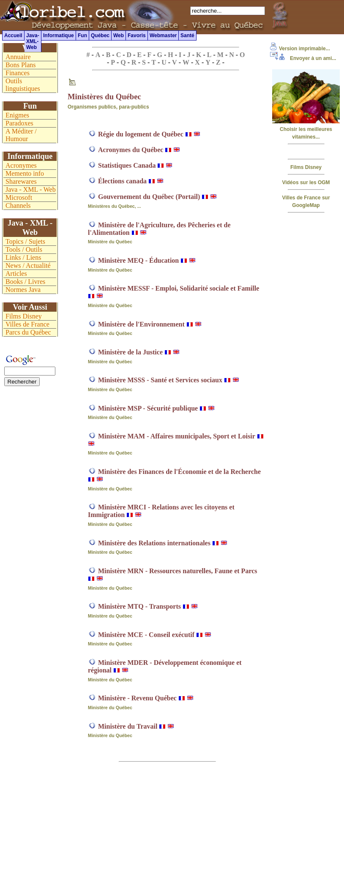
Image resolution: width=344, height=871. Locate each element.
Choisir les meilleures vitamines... (306, 129)
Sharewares (21, 181)
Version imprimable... (300, 49)
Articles (16, 273)
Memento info (24, 173)
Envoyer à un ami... (303, 58)
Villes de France (27, 324)
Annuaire (18, 56)
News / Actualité (28, 265)
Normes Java (23, 289)
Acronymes (21, 165)
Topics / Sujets (25, 241)
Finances (17, 72)
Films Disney (306, 167)
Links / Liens (23, 257)
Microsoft (18, 197)
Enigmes (17, 115)
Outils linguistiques (22, 84)
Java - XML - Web (30, 189)
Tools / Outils (23, 249)
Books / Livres (25, 281)
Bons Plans (20, 64)
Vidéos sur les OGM (306, 182)
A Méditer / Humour (21, 135)
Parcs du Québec (28, 332)
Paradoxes (19, 123)
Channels (18, 205)
